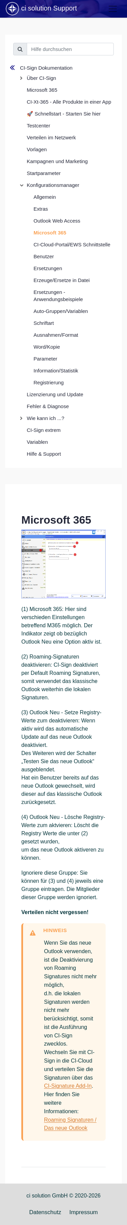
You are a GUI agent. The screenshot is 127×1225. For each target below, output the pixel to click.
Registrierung (49, 382)
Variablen (37, 442)
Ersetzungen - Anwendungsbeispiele (58, 295)
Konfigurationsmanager (53, 185)
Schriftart (44, 323)
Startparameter (44, 173)
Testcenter (38, 125)
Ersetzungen (48, 268)
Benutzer (44, 256)
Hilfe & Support (44, 454)
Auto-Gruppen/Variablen (61, 311)
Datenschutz (45, 1212)
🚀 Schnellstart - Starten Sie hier (64, 114)
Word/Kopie (47, 347)
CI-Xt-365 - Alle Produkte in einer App (69, 102)
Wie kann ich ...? (45, 418)
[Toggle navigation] (113, 8)
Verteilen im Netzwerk (51, 137)
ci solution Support (41, 9)
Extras (41, 209)
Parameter (45, 359)
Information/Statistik (56, 370)
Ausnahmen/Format (56, 335)
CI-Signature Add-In (68, 1086)
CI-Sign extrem (44, 430)
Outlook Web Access (57, 221)
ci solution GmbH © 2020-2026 (63, 1195)
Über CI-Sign (41, 78)
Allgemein (45, 197)
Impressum (83, 1212)
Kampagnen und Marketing (57, 161)
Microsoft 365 (42, 90)
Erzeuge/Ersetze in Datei (62, 280)
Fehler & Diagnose (48, 406)
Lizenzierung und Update (55, 394)
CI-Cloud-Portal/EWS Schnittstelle (72, 244)
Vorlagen (37, 149)
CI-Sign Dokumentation (46, 68)
